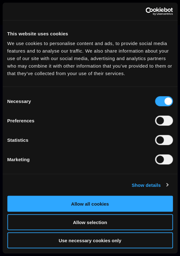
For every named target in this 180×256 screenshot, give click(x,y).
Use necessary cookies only (90, 240)
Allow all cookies (90, 204)
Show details (146, 184)
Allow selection (90, 222)
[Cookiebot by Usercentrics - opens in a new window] (145, 12)
